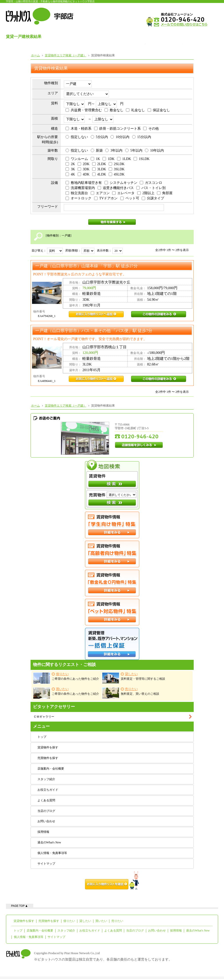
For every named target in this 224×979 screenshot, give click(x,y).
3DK (83, 169)
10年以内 (154, 150)
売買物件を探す (47, 758)
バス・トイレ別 (151, 188)
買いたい (101, 921)
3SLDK (117, 169)
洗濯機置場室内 (80, 188)
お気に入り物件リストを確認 (112, 880)
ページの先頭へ (19, 905)
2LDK (99, 164)
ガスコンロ (151, 183)
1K (95, 159)
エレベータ (123, 193)
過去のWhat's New (49, 842)
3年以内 (113, 150)
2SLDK (117, 164)
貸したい (85, 921)
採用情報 (43, 832)
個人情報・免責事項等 (52, 853)
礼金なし (135, 110)
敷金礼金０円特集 (112, 583)
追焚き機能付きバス (116, 188)
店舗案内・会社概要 (50, 768)
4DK (83, 174)
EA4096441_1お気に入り (96, 379)
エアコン (100, 193)
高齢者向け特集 (112, 554)
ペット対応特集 (112, 612)
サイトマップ (46, 863)
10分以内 (119, 137)
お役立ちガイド (47, 789)
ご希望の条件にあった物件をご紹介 (66, 678)
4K (70, 174)
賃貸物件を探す (47, 747)
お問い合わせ (46, 821)
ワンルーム (77, 159)
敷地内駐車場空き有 (84, 183)
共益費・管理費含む (84, 110)
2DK (83, 164)
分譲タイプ (153, 198)
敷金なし (113, 110)
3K (70, 169)
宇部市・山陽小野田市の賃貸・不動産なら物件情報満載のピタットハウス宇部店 (50, 1)
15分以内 (141, 137)
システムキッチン (120, 183)
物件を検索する (112, 222)
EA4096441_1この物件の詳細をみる (158, 379)
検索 (112, 484)
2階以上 (146, 193)
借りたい (69, 921)
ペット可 (129, 198)
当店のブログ (46, 811)
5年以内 (133, 150)
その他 (151, 128)
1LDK (124, 159)
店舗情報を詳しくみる (139, 445)
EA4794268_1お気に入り (96, 314)
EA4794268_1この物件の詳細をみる (158, 314)
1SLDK (142, 159)
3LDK (99, 169)
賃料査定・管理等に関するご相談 (133, 678)
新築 (97, 150)
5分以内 (99, 137)
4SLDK (117, 174)
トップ (41, 737)
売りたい (117, 921)
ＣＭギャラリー (44, 716)
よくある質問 (46, 800)
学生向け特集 (112, 525)
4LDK (99, 174)
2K (70, 164)
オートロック (78, 198)
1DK (108, 159)
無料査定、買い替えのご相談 (130, 693)
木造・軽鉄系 (78, 128)
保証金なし (159, 110)
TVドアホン (106, 198)
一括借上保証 (112, 644)
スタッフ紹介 (46, 779)
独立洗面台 (77, 193)
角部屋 (164, 193)
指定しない (77, 137)
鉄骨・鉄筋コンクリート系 (117, 128)
